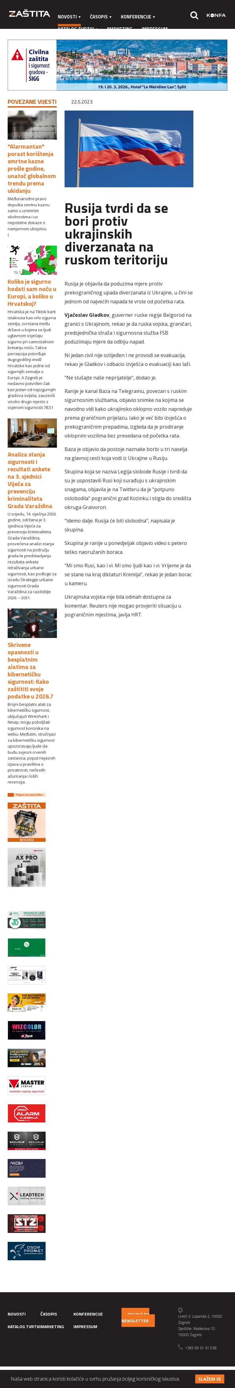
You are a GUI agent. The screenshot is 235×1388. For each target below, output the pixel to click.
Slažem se (209, 1379)
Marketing (119, 29)
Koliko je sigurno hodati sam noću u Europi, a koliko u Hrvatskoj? (32, 292)
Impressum (155, 29)
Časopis (101, 16)
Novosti (69, 16)
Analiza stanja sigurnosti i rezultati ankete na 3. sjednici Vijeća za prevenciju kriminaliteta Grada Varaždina (30, 480)
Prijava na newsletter (135, 1317)
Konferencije (138, 16)
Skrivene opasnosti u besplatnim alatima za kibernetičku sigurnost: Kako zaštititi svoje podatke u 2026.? (30, 670)
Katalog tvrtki (78, 29)
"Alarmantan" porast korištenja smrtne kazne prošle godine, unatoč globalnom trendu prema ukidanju (32, 168)
